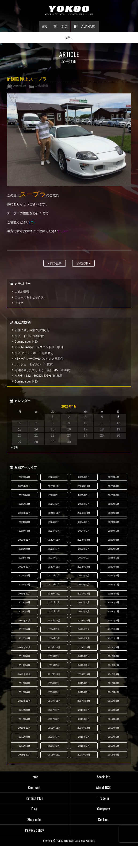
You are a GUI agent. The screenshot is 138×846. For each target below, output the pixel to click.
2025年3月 (54, 504)
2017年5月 (113, 710)
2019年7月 (54, 656)
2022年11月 (54, 566)
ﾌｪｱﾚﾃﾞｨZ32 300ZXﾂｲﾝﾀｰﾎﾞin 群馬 (38, 375)
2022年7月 (54, 575)
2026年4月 (24, 477)
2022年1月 (113, 584)
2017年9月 (113, 701)
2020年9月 (113, 620)
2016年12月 (24, 727)
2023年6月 (84, 549)
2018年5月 (113, 683)
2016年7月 (54, 737)
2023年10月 (84, 540)
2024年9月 (113, 513)
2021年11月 (54, 593)
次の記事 (83, 263)
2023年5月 (113, 549)
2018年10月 (84, 674)
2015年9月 (113, 754)
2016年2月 (84, 746)
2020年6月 (84, 629)
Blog (34, 808)
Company (103, 808)
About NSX (103, 787)
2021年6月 (84, 602)
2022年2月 (84, 584)
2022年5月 (113, 575)
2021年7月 (54, 602)
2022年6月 (84, 575)
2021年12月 (24, 593)
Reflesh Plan (34, 798)
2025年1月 (113, 504)
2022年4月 (24, 584)
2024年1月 (113, 530)
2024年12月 (24, 513)
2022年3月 (54, 584)
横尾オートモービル (69, 10)
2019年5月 (113, 656)
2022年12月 (24, 566)
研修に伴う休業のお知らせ (32, 330)
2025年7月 (54, 495)
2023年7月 (54, 549)
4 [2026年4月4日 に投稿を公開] (102, 417)
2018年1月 (113, 692)
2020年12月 (24, 620)
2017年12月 (24, 701)
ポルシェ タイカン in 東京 (33, 364)
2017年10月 (84, 701)
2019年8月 (24, 656)
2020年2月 (84, 638)
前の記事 (55, 263)
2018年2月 (84, 692)
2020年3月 (54, 638)
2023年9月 (113, 540)
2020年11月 (54, 620)
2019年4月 (24, 665)
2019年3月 (54, 665)
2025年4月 (24, 504)
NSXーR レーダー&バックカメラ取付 (38, 358)
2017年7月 (54, 710)
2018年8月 (24, 683)
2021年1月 (113, 611)
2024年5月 (113, 522)
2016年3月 (54, 746)
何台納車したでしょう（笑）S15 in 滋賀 (42, 370)
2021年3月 (54, 611)
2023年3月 (54, 557)
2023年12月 (24, 540)
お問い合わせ (44, 26)
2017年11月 (54, 701)
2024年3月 (54, 530)
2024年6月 (84, 522)
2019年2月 (84, 665)
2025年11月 (54, 486)
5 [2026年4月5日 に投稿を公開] (118, 417)
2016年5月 (113, 737)
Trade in (103, 798)
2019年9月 (113, 647)
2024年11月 (54, 513)
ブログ (18, 303)
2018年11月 (54, 674)
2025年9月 (113, 486)
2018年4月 (24, 692)
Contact (103, 819)
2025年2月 (84, 504)
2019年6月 (84, 656)
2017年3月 (54, 719)
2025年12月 (24, 486)
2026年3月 (54, 477)
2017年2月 (84, 719)
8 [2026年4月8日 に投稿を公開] (52, 423)
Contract (34, 787)
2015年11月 (54, 754)
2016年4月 (24, 746)
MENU (69, 37)
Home (34, 776)
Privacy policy (34, 830)
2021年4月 (24, 611)
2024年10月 (84, 513)
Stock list (103, 776)
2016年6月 (84, 737)
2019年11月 (54, 647)
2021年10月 (84, 593)
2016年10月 (84, 727)
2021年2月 (84, 611)
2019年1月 (113, 665)
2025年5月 (113, 495)
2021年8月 (24, 602)
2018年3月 (54, 692)
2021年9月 (113, 593)
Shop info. (34, 819)
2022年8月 (24, 575)
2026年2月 (84, 477)
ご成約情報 (41, 85)
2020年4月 (24, 638)
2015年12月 (24, 754)
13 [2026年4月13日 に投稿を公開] (19, 429)
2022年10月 (84, 566)
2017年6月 (84, 710)
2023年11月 (54, 540)
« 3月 (15, 447)
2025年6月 (84, 495)
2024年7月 (54, 522)
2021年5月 (113, 602)
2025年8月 (24, 495)
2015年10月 (84, 754)
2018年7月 (54, 683)
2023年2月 (84, 557)
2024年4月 (24, 530)
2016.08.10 (19, 85)
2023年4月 (24, 557)
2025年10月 (84, 486)
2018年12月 (24, 674)
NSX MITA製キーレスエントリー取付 (38, 347)
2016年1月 (113, 746)
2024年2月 (84, 530)
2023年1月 (113, 557)
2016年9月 (113, 727)
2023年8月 (24, 549)
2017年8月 (24, 710)
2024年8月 (24, 522)
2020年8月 (24, 629)
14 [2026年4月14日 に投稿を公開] (36, 429)
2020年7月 (54, 629)
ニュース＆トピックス (29, 297)
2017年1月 (113, 719)
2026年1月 (113, 477)
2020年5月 (113, 629)
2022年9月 (113, 566)
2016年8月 (24, 737)
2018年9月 (113, 674)
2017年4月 (24, 719)
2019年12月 (24, 647)
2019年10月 (84, 647)
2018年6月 (84, 683)
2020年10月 (84, 620)
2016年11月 (54, 727)
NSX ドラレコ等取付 (29, 336)
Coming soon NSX (26, 341)
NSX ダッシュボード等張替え (33, 353)
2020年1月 (113, 638)
